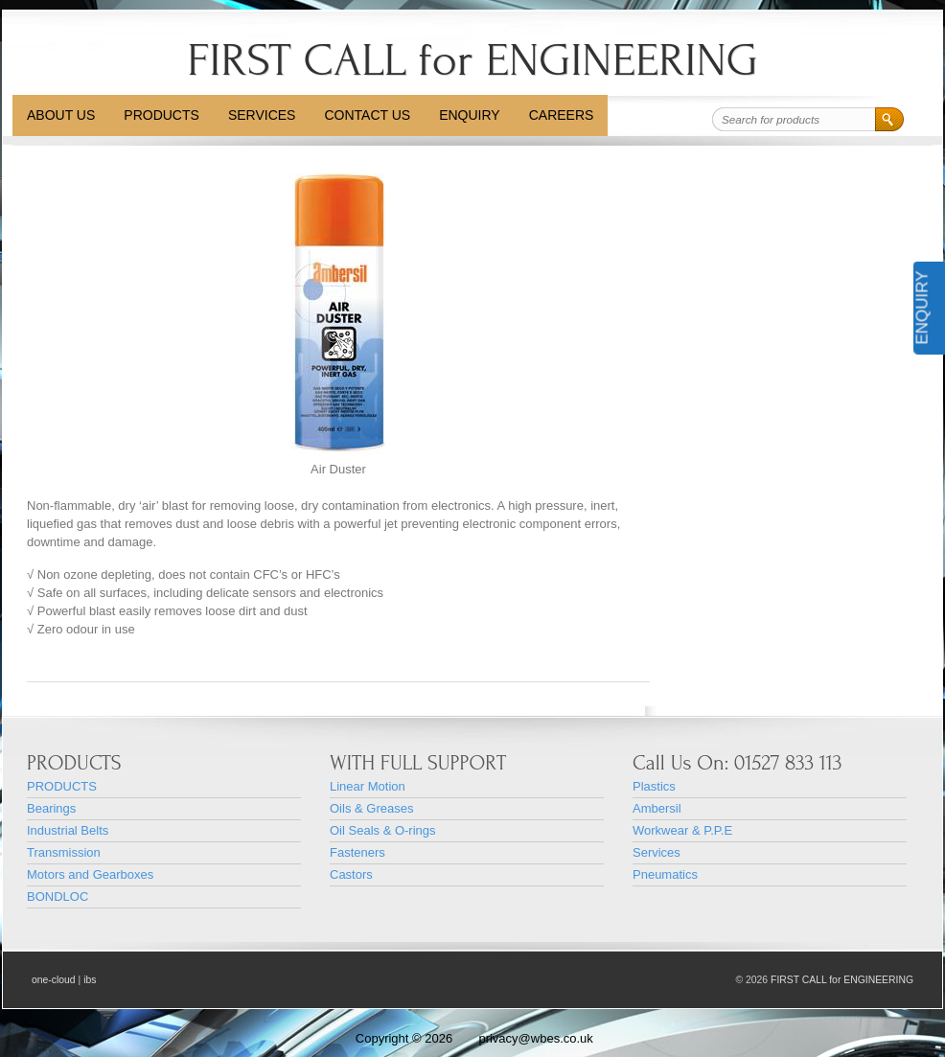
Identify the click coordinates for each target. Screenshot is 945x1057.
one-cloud (54, 980)
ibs (89, 980)
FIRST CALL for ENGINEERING (472, 60)
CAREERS (561, 115)
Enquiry (469, 115)
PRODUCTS (161, 115)
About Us (61, 115)
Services (262, 115)
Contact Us (367, 115)
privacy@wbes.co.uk (535, 1038)
